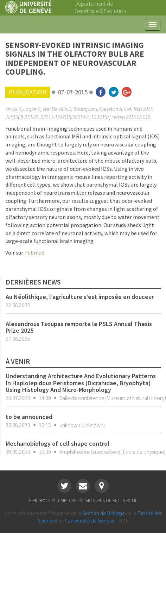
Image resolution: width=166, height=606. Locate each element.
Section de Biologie (103, 513)
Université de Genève (91, 520)
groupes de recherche (111, 500)
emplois (67, 500)
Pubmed (34, 252)
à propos (39, 500)
